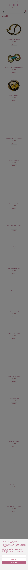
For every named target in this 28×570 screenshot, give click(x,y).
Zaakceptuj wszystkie (14, 562)
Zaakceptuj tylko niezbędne (14, 555)
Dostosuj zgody (14, 559)
